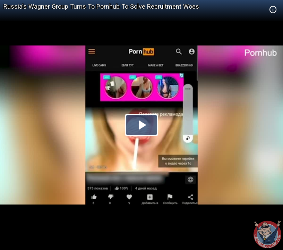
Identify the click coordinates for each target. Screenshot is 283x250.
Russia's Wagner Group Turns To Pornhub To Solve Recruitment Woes (101, 6)
